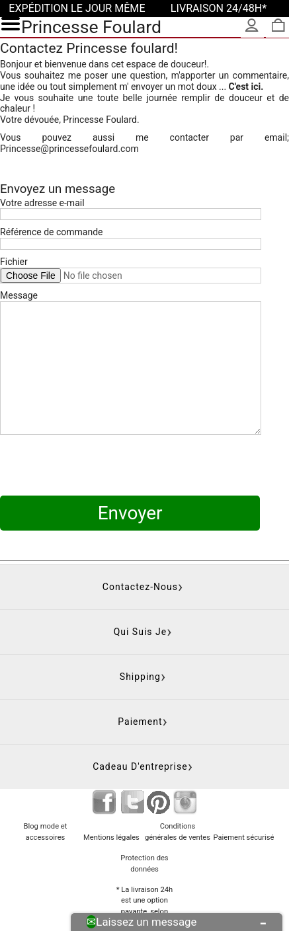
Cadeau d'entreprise (140, 715)
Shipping (140, 625)
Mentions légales (111, 786)
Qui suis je (140, 580)
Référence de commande (51, 232)
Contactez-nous (140, 535)
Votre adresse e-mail (42, 203)
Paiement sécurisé (243, 786)
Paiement (140, 670)
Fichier (14, 261)
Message (19, 295)
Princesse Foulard (91, 27)
